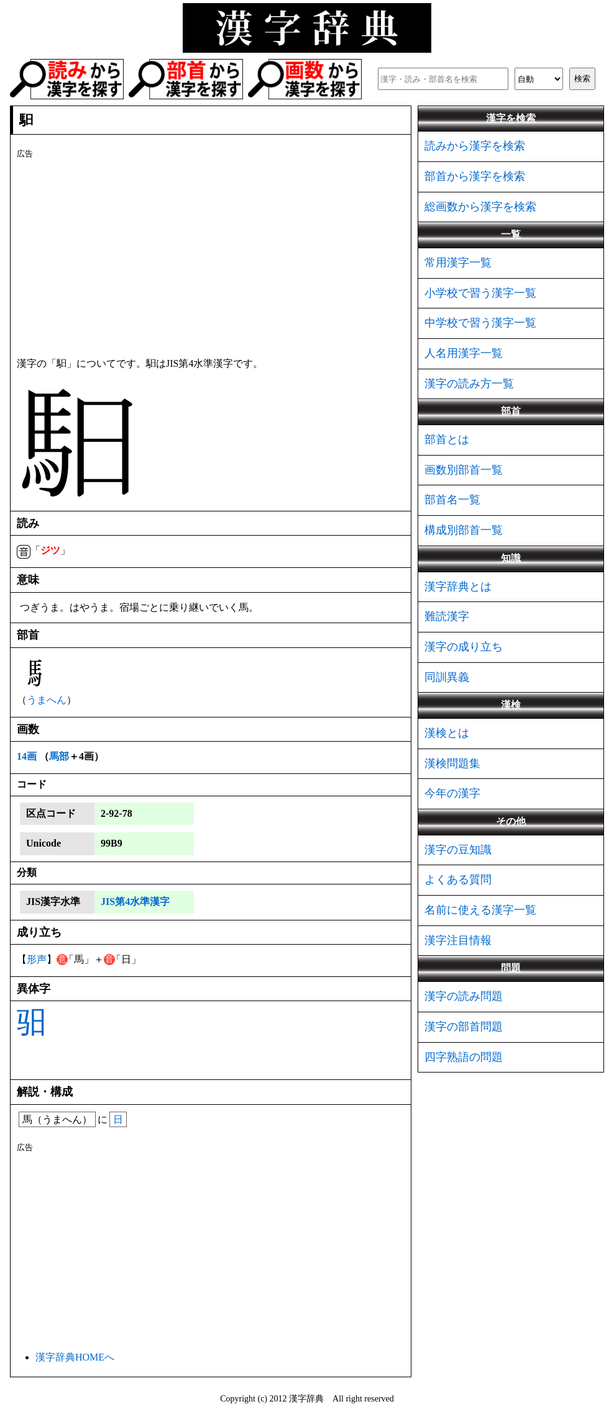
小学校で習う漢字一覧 (480, 293)
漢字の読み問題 (463, 996)
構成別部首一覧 (463, 530)
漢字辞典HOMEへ (74, 1357)
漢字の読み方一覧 (469, 383)
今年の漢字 (452, 793)
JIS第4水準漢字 (135, 901)
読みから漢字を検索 (474, 146)
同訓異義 (446, 677)
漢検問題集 (452, 763)
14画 (27, 756)
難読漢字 (446, 616)
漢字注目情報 (458, 940)
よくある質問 (458, 879)
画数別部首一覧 (463, 470)
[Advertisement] (211, 256)
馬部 (59, 756)
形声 (37, 959)
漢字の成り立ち (463, 647)
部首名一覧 (452, 499)
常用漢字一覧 (458, 262)
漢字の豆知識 (458, 849)
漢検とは (446, 733)
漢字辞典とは (458, 586)
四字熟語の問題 (463, 1057)
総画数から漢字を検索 (480, 206)
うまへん (46, 700)
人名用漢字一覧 (463, 353)
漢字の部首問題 (463, 1026)
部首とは (446, 439)
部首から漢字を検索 (474, 176)
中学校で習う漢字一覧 (480, 323)
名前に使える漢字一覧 (480, 910)
